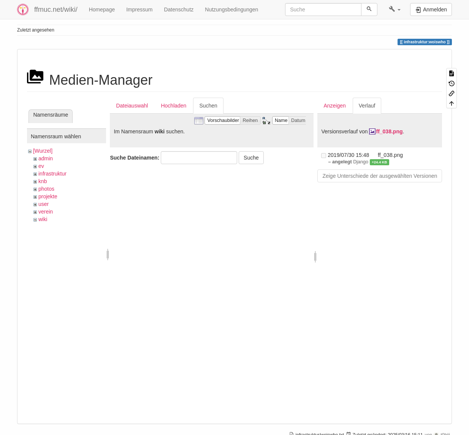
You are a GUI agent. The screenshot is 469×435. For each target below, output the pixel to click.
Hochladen (173, 106)
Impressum (139, 9)
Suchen (208, 106)
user (43, 204)
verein (45, 212)
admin (45, 158)
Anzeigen (334, 106)
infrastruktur (52, 174)
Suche (251, 158)
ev (41, 166)
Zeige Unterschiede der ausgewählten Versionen (379, 176)
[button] (394, 9)
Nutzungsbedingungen (231, 9)
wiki (42, 219)
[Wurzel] (42, 151)
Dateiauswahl (132, 106)
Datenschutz (178, 9)
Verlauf (367, 106)
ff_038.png (389, 131)
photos (46, 189)
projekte (47, 196)
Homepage (102, 9)
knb (42, 181)
